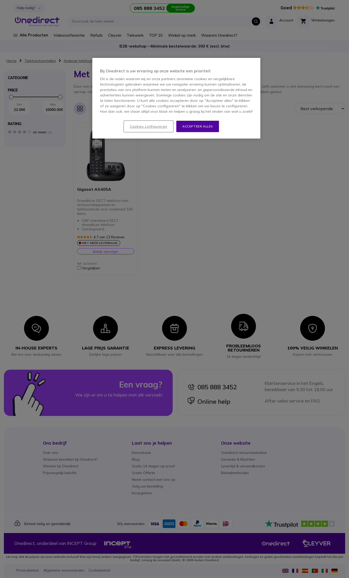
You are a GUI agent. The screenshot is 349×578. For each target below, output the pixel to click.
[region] (176, 98)
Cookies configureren (148, 126)
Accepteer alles (197, 126)
